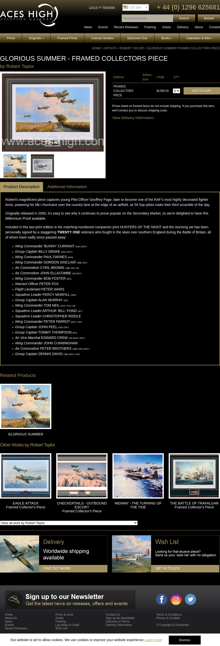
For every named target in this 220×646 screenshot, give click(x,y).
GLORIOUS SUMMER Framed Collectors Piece (183, 48)
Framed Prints (67, 38)
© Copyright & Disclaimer (172, 625)
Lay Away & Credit (67, 625)
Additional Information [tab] (67, 186)
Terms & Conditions (169, 614)
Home (96, 48)
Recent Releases (126, 27)
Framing (150, 27)
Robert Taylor (132, 48)
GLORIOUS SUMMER (25, 434)
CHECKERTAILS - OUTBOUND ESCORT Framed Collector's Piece (82, 507)
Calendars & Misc (199, 38)
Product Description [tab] (21, 186)
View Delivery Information (133, 118)
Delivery (182, 27)
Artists (166, 27)
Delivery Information (119, 625)
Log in (93, 7)
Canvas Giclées (102, 38)
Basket (209, 18)
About (199, 27)
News (88, 27)
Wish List (61, 628)
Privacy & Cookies (168, 618)
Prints (11, 38)
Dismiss (184, 640)
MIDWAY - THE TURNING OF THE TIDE (138, 505)
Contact (214, 27)
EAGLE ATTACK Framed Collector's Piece (25, 505)
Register (109, 7)
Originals (36, 38)
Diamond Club (137, 38)
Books (166, 38)
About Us (11, 618)
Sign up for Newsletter (120, 618)
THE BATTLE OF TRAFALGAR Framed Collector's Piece (194, 505)
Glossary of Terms (117, 621)
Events (103, 27)
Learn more (153, 640)
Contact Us (113, 614)
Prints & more (64, 614)
